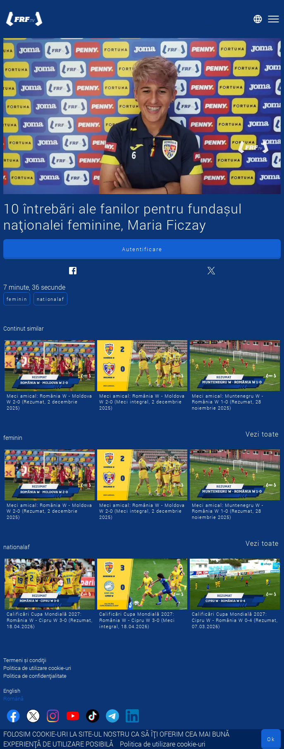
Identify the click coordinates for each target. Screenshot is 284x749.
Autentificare (142, 249)
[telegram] (112, 717)
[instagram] (53, 717)
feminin (17, 299)
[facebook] (13, 717)
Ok (271, 739)
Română (13, 698)
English (11, 690)
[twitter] (33, 717)
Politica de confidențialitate (35, 675)
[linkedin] (132, 717)
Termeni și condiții (24, 660)
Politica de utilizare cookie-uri (162, 743)
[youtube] (73, 717)
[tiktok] (93, 717)
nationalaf (50, 299)
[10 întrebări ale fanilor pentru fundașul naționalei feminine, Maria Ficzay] (142, 116)
